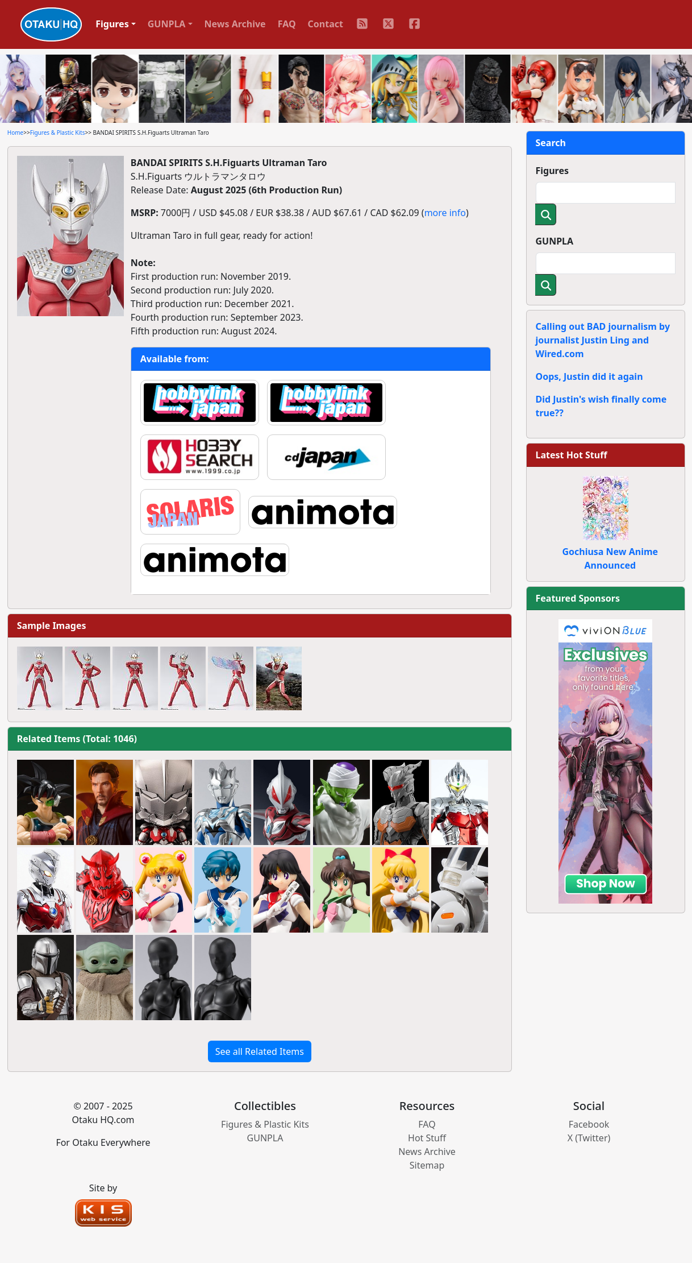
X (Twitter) (589, 1138)
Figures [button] (112, 24)
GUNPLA (555, 241)
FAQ (287, 24)
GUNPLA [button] (167, 24)
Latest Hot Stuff (571, 455)
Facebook (589, 1124)
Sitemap (427, 1165)
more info (445, 212)
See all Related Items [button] (259, 1051)
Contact (325, 24)
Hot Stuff (427, 1138)
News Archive (235, 24)
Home (15, 132)
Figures (552, 170)
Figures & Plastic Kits (57, 132)
